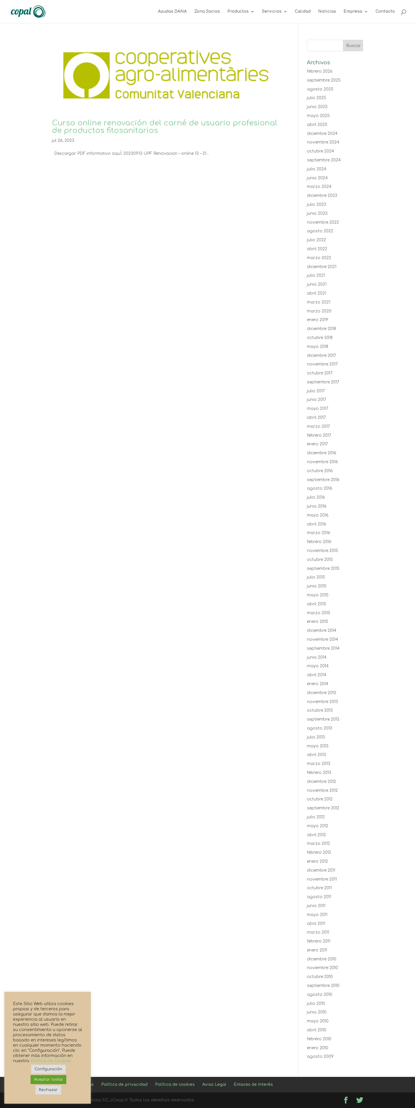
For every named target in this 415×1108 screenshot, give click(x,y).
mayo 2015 (318, 595)
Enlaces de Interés (253, 1084)
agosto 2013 (319, 728)
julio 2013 (316, 737)
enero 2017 (317, 444)
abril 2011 (316, 924)
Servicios (272, 12)
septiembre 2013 (323, 719)
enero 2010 (317, 1048)
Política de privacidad (124, 1084)
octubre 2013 (320, 710)
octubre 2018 (320, 338)
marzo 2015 (318, 613)
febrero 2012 (319, 852)
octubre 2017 (320, 373)
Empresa (353, 12)
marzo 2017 (318, 426)
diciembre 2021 (321, 267)
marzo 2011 (318, 932)
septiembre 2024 (324, 160)
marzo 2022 (319, 258)
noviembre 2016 (322, 462)
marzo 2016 (318, 533)
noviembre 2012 (322, 790)
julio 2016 (316, 497)
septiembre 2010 (323, 985)
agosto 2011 (319, 897)
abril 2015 (316, 604)
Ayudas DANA (172, 12)
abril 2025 (317, 125)
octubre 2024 (320, 151)
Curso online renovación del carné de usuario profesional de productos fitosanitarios (164, 127)
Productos (238, 12)
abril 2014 (316, 675)
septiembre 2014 (323, 648)
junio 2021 (317, 284)
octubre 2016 (320, 471)
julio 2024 (316, 169)
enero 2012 (317, 861)
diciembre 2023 (322, 195)
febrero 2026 (320, 71)
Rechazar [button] (48, 1090)
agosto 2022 (320, 231)
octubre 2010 (320, 977)
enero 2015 (317, 621)
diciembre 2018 (321, 329)
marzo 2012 (318, 843)
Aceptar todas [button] (48, 1079)
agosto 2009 (320, 1056)
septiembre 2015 (323, 568)
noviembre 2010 (322, 968)
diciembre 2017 (321, 355)
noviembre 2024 (323, 142)
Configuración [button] (48, 1069)
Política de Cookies (50, 1060)
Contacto (385, 12)
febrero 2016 (319, 542)
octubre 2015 (320, 559)
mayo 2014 (318, 666)
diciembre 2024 (322, 133)
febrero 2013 (319, 772)
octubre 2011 (319, 888)
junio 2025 (317, 107)
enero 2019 (317, 320)
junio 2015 (317, 586)
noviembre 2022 (323, 222)
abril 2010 (316, 1030)
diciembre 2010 (321, 959)
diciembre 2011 (321, 870)
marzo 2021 (318, 302)
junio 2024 (317, 178)
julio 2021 (316, 275)
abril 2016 (316, 524)
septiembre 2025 (324, 80)
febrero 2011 (318, 941)
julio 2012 (316, 817)
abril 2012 (316, 835)
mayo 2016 (318, 515)
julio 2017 (316, 391)
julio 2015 (316, 577)
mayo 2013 (318, 746)
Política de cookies (175, 1084)
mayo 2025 (318, 116)
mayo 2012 (317, 826)
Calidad (303, 12)
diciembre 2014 (321, 630)
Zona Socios (207, 12)
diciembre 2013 (321, 693)
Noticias (327, 12)
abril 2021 (316, 293)
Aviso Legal (214, 1084)
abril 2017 (316, 417)
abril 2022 (317, 249)
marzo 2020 (319, 311)
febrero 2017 (319, 435)
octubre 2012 (320, 799)
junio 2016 (317, 506)
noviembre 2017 (322, 364)
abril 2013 (316, 755)
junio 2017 (316, 399)
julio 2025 (316, 98)
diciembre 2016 (321, 453)
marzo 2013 (318, 764)
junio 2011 (316, 906)
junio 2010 (317, 1012)
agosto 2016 (319, 488)
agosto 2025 (320, 89)
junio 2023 (317, 213)
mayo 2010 (318, 1021)
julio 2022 (316, 240)
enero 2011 (317, 950)
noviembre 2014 (322, 639)
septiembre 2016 (323, 480)
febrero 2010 (319, 1039)
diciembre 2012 (321, 781)
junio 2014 (317, 657)
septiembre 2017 (323, 382)
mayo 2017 (317, 408)
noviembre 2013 (322, 702)
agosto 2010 (319, 994)
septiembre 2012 (323, 808)
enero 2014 (317, 684)
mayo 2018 (317, 346)
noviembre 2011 (322, 879)
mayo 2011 (317, 915)
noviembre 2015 (322, 551)
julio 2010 (316, 1003)
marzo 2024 (319, 186)
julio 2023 (316, 204)
